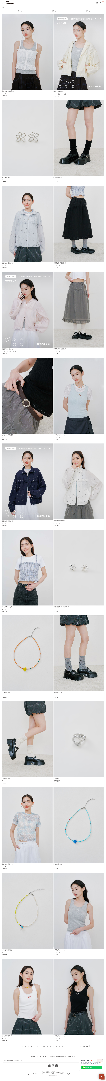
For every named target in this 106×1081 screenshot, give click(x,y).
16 (62, 1046)
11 (47, 1046)
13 (53, 1046)
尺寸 (19, 11)
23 (84, 1046)
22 (81, 1046)
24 (87, 1046)
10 (44, 1046)
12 (50, 1046)
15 (59, 1046)
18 (68, 1046)
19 (71, 1046)
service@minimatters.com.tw (65, 1056)
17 (65, 1046)
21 (78, 1046)
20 (74, 1046)
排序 (87, 11)
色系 (53, 11)
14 (56, 1046)
